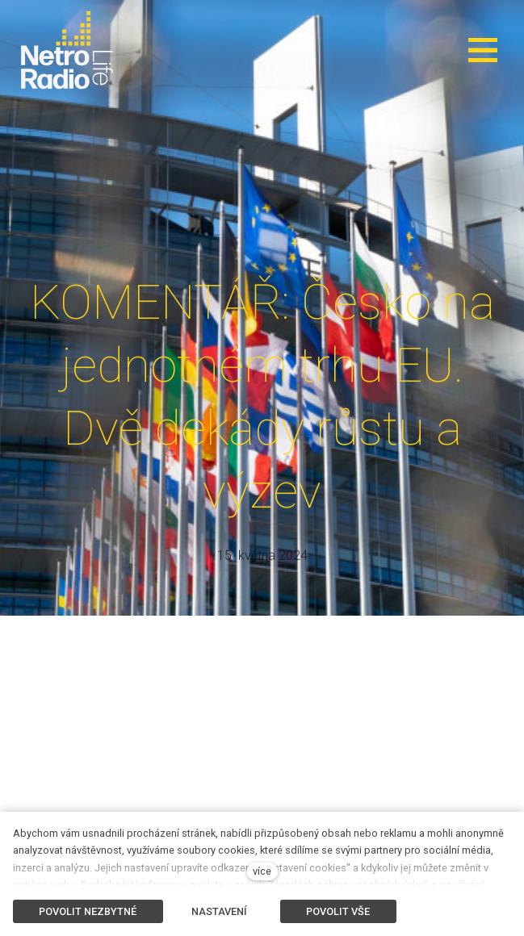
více (262, 871)
